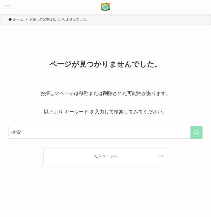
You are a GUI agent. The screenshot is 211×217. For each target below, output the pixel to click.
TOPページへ (105, 156)
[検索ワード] (105, 132)
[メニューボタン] (7, 7)
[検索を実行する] (196, 132)
